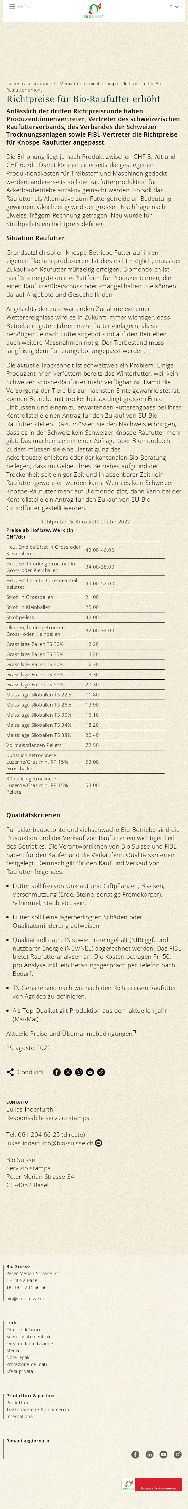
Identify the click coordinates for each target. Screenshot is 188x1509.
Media (66, 83)
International (20, 1416)
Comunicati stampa (97, 83)
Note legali (17, 1357)
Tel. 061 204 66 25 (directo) (45, 1134)
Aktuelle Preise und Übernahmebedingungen (69, 1033)
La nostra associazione (30, 83)
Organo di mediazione (29, 1343)
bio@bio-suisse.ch (25, 1299)
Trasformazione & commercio (37, 1409)
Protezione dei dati (26, 1364)
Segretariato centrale (29, 1336)
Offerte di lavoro (23, 1330)
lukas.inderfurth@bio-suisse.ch (50, 1143)
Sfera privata (19, 1371)
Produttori (17, 1402)
